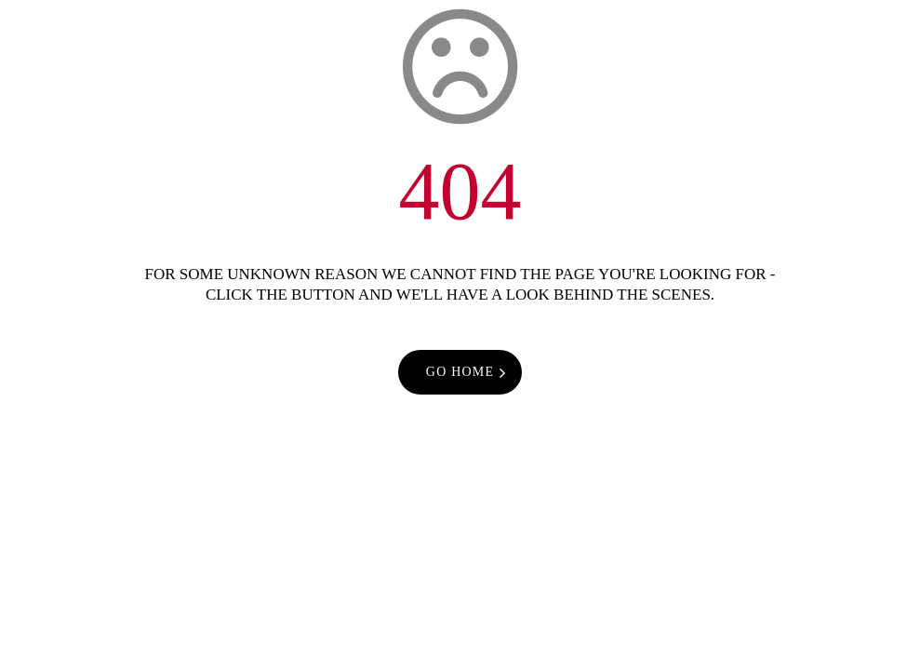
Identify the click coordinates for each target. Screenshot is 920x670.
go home (460, 372)
